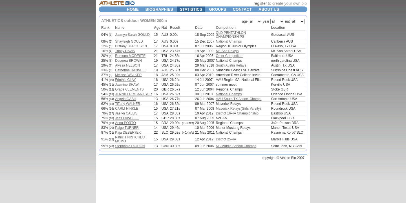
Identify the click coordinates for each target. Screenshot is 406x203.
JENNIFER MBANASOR (133, 94)
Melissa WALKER (128, 75)
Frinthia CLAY (125, 80)
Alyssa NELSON (127, 65)
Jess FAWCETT (127, 118)
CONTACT (242, 9)
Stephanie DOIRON (130, 146)
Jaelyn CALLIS (126, 113)
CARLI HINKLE (126, 109)
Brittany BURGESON (131, 46)
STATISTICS (191, 9)
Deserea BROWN (128, 61)
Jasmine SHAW (127, 85)
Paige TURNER (127, 128)
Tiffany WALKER (127, 104)
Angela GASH (125, 99)
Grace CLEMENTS (129, 89)
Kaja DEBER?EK (128, 132)
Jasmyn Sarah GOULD (132, 35)
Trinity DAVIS (125, 51)
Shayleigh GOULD (129, 41)
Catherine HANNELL (130, 70)
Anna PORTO (125, 123)
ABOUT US (269, 9)
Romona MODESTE (130, 56)
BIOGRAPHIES (159, 9)
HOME (133, 9)
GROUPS (217, 9)
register (260, 3)
